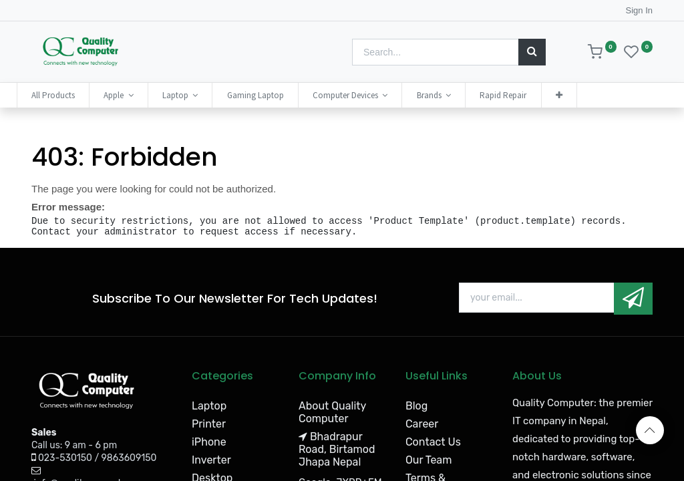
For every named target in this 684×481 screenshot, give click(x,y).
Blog (416, 405)
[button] (573, 95)
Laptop (209, 405)
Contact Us (433, 442)
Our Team (428, 460)
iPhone (209, 442)
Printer (209, 424)
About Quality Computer (332, 412)
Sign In (639, 10)
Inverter (211, 460)
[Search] (532, 52)
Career (421, 424)
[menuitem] (68, 95)
